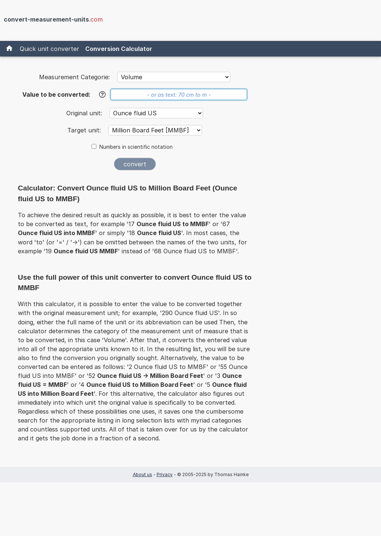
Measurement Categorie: (74, 77)
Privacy (165, 474)
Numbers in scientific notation (136, 147)
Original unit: (85, 113)
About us (142, 474)
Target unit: (85, 130)
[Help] (102, 94)
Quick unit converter (49, 48)
